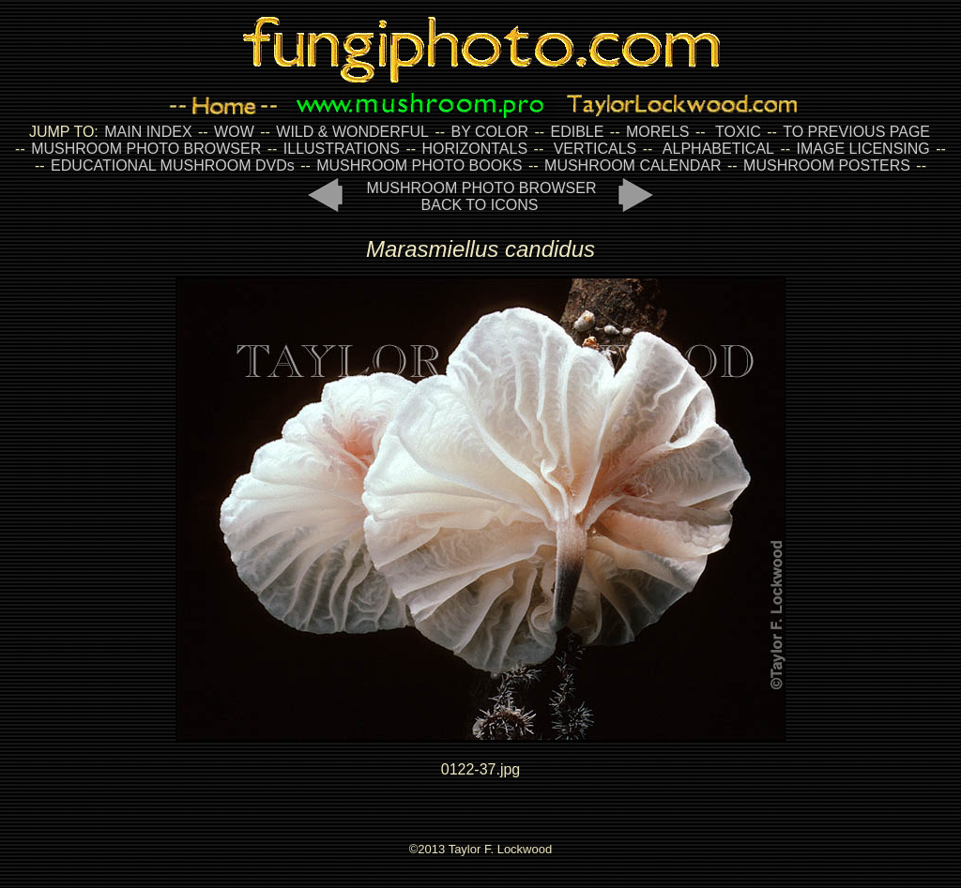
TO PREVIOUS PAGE (856, 132)
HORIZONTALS (475, 149)
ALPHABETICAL (718, 149)
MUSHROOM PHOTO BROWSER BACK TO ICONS (481, 196)
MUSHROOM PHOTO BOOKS (419, 165)
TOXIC (738, 132)
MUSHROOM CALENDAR (632, 165)
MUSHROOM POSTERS (826, 165)
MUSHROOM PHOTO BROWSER (146, 149)
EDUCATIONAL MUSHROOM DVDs (173, 165)
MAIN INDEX (147, 132)
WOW (234, 132)
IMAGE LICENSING (861, 149)
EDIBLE (576, 132)
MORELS (658, 132)
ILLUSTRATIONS (341, 149)
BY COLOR (489, 132)
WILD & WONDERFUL (352, 132)
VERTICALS (595, 149)
